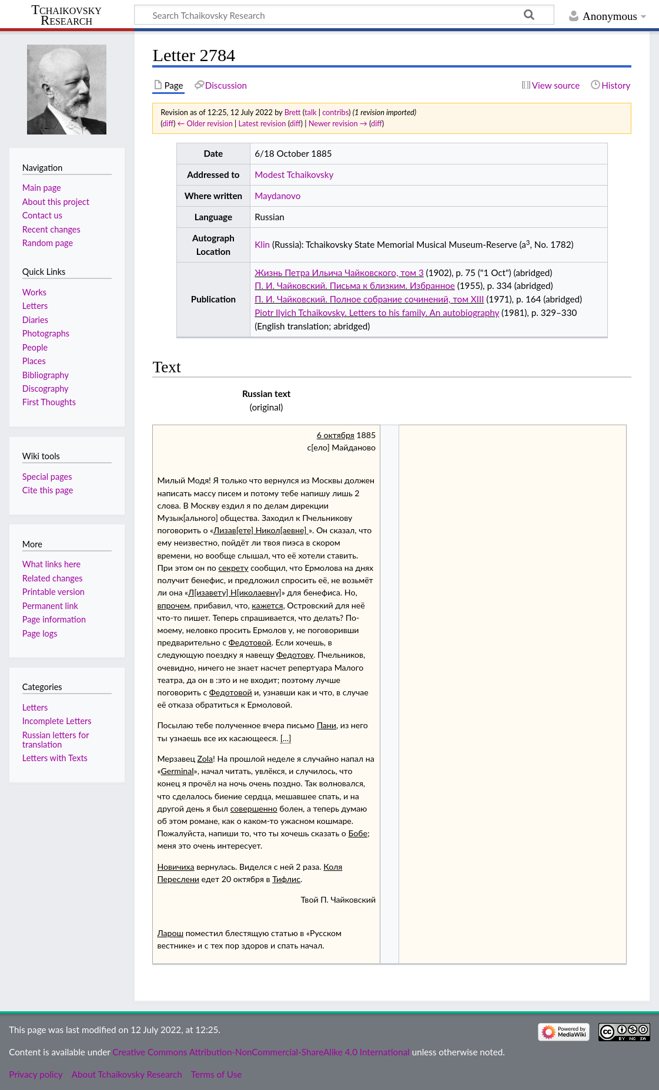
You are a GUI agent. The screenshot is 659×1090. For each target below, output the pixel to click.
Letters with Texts (55, 758)
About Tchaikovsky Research (127, 1074)
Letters (35, 707)
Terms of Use (216, 1074)
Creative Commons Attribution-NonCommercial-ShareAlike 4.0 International (260, 1052)
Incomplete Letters (57, 721)
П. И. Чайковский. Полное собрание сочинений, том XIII (369, 299)
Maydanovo (277, 195)
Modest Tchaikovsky (294, 174)
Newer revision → (338, 123)
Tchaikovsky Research (66, 15)
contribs (335, 112)
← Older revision (205, 123)
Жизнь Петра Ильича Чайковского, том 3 (339, 272)
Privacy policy (35, 1074)
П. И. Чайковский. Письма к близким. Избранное (355, 285)
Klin (262, 244)
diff (167, 123)
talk (310, 112)
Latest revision (262, 123)
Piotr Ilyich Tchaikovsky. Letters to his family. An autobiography (377, 312)
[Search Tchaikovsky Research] (344, 14)
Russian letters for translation (55, 739)
